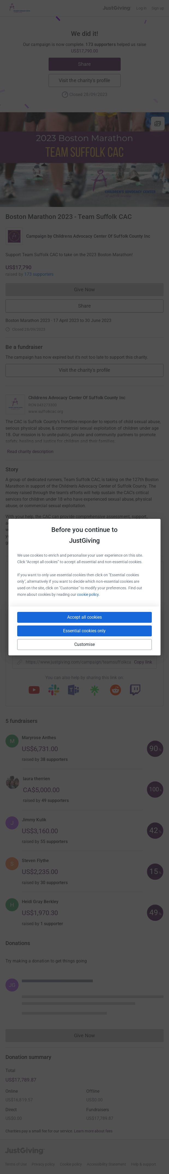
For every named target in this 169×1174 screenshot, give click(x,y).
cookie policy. (88, 594)
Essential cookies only (84, 630)
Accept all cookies (84, 617)
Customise (84, 644)
